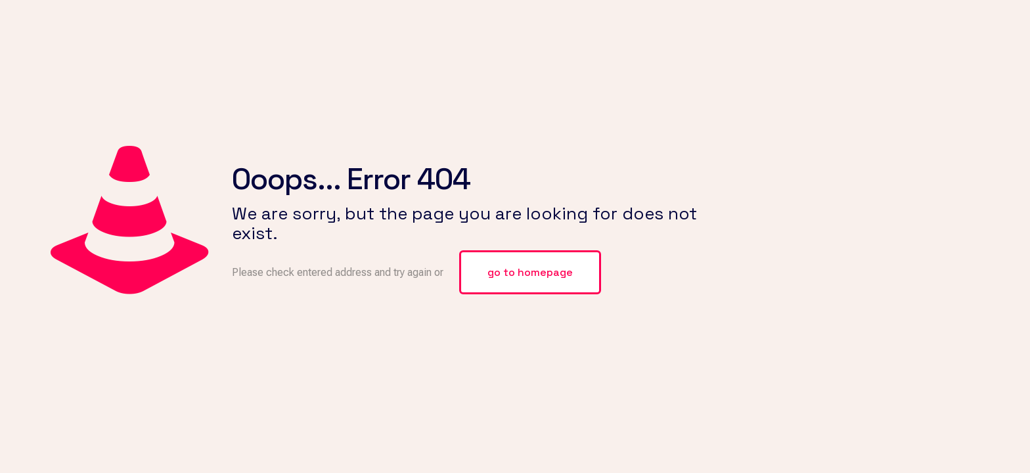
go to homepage (530, 272)
